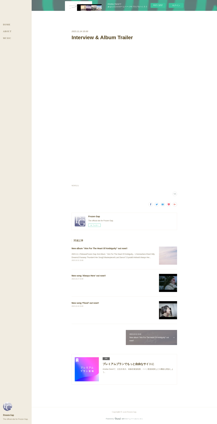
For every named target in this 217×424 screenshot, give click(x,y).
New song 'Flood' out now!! (85, 303)
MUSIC (7, 38)
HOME (7, 24)
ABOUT (7, 31)
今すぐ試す (158, 5)
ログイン (176, 5)
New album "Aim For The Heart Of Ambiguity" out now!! (99, 248)
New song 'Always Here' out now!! (89, 275)
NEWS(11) (75, 185)
